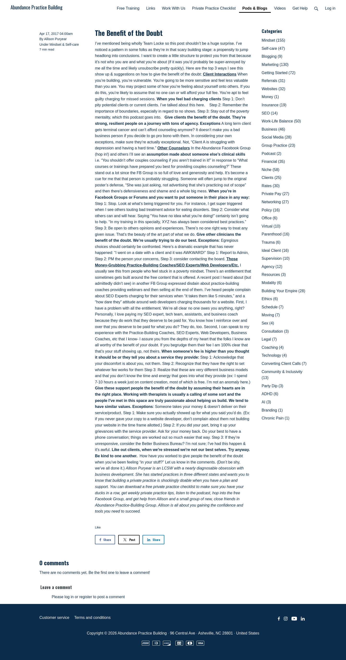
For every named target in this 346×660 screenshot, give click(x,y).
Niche (270, 170)
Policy (271, 210)
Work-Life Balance (281, 121)
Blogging (272, 56)
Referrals (273, 81)
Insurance (274, 105)
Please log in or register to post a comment (88, 597)
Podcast (271, 154)
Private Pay (275, 194)
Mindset (55, 44)
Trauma (271, 242)
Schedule (273, 307)
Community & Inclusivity (282, 375)
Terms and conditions (92, 618)
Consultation (275, 331)
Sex (268, 323)
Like (98, 527)
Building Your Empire (283, 291)
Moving (271, 315)
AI (266, 402)
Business (273, 129)
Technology (274, 355)
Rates (271, 186)
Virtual (271, 226)
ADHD (270, 394)
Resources (274, 275)
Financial (273, 161)
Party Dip (272, 386)
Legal (269, 339)
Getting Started (279, 73)
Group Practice (278, 145)
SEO (270, 113)
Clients (271, 178)
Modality (272, 283)
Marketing (275, 65)
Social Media (277, 137)
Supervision (276, 258)
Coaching (273, 347)
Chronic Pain (276, 418)
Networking (275, 202)
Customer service (54, 618)
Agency (272, 267)
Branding (272, 410)
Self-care (72, 44)
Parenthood (276, 234)
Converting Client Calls (284, 364)
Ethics (270, 299)
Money (270, 97)
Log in (330, 8)
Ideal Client (275, 250)
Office (270, 218)
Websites (273, 89)
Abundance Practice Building (36, 7)
